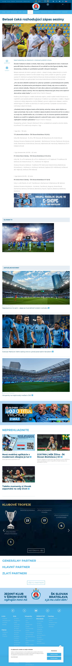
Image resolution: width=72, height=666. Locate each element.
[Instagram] (62, 1)
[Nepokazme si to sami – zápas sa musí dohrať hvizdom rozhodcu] (36, 288)
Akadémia (37, 12)
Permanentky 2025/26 (29, 615)
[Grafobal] (24, 557)
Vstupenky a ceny (29, 605)
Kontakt (16, 618)
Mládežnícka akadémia (17, 642)
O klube (16, 614)
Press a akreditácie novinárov (16, 623)
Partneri (16, 627)
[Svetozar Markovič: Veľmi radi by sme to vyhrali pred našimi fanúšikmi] (36, 331)
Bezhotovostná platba (29, 628)
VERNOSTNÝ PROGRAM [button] (47, 12)
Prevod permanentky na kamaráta (41, 621)
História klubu (36, 537)
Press (8, 1)
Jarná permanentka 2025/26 (28, 610)
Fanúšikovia (14, 452)
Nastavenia (54, 650)
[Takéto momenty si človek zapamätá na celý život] (18, 474)
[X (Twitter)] (56, 1)
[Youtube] (59, 1)
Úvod (3, 12)
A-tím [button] (19, 12)
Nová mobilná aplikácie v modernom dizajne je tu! (16, 455)
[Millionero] (47, 557)
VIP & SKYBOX (29, 618)
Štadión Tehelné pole (18, 634)
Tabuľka (4, 622)
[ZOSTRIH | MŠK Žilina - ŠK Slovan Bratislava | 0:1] (53, 442)
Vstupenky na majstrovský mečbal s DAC (17, 395)
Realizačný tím (6, 606)
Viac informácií (14, 656)
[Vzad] (3, 522)
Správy (30, 12)
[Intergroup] (27, 563)
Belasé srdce (26, 1)
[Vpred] (68, 522)
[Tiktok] (62, 4)
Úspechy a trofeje (17, 607)
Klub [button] (8, 12)
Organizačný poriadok (17, 638)
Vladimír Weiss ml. (20, 483)
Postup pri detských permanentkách (41, 627)
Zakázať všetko (54, 654)
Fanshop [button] (64, 12)
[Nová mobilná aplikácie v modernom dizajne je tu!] (18, 442)
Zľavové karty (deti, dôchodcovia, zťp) (30, 623)
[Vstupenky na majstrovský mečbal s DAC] (36, 375)
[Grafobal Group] (44, 563)
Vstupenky (12, 393)
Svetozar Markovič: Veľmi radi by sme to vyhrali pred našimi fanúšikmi (27, 352)
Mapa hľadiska (29, 631)
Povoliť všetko (54, 658)
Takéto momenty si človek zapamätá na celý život (16, 487)
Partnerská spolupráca (17, 630)
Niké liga (11, 305)
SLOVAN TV (58, 12)
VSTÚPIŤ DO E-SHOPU (53, 605)
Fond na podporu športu (18, 646)
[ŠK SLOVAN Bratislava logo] (36, 5)
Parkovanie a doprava (29, 634)
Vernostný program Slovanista (28, 639)
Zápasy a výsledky (5, 619)
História (16, 604)
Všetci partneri (36, 569)
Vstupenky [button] (14, 12)
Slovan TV (48, 452)
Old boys (16, 612)
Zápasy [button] (25, 12)
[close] (60, 646)
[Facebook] (53, 1)
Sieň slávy (17, 610)
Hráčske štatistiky (4, 609)
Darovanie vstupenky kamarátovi (28, 645)
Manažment (17, 616)
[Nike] (36, 550)
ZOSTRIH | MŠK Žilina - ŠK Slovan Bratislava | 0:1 (51, 455)
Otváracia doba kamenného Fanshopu (53, 610)
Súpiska (4, 604)
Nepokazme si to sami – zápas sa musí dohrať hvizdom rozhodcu (25, 308)
